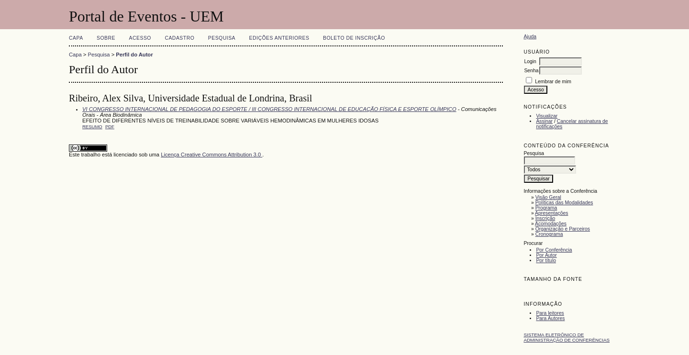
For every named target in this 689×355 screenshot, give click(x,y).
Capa (76, 38)
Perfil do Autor (134, 54)
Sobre (106, 38)
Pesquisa (221, 38)
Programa (546, 208)
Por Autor (546, 255)
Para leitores (550, 313)
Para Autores (550, 318)
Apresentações (551, 213)
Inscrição (545, 218)
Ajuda (529, 36)
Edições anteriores (279, 38)
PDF (109, 126)
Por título (546, 260)
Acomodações (551, 223)
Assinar (544, 121)
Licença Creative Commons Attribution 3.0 (211, 154)
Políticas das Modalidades (564, 202)
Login (530, 61)
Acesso (140, 38)
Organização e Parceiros (562, 229)
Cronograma (549, 234)
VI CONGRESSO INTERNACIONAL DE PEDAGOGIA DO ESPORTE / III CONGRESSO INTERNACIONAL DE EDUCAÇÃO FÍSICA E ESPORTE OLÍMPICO (269, 109)
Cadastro (179, 38)
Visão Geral (548, 197)
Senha (531, 70)
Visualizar (546, 116)
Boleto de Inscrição (354, 38)
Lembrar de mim (553, 81)
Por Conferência (554, 250)
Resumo (92, 126)
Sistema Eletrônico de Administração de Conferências (566, 337)
